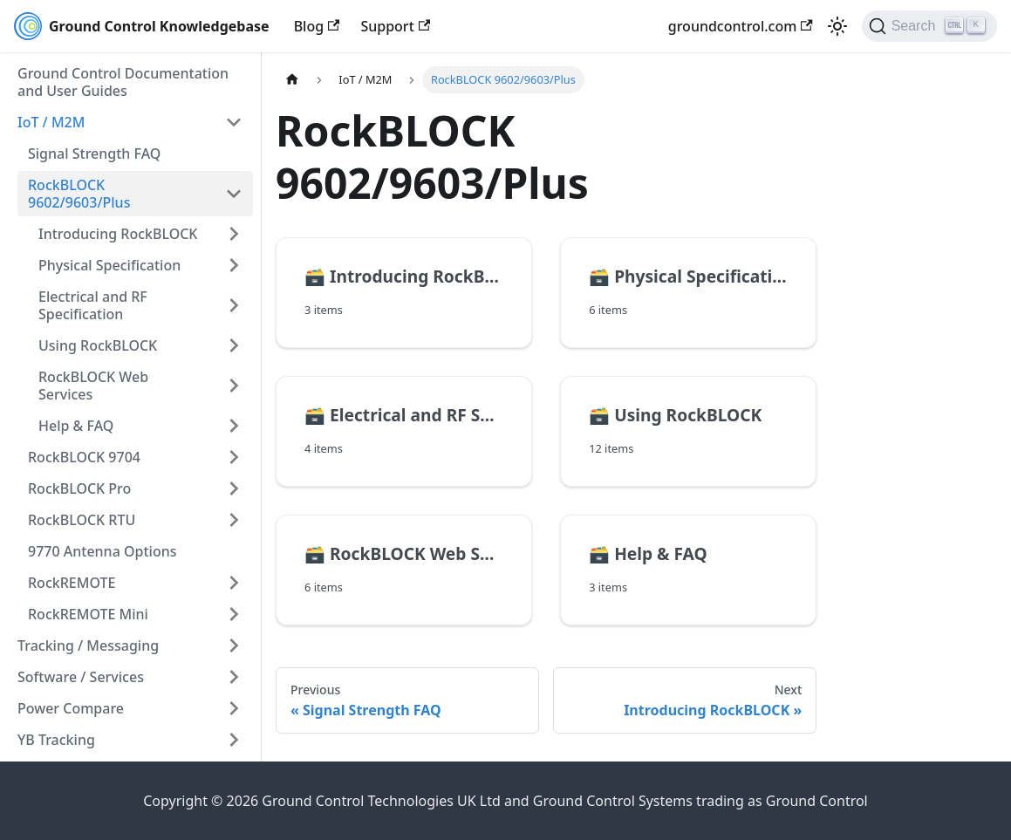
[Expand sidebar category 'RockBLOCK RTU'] (234, 520)
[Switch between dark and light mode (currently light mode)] (837, 26)
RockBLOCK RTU (81, 519)
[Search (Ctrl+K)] (929, 26)
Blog (317, 26)
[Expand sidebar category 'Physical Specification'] (234, 265)
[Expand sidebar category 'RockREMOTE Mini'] (234, 614)
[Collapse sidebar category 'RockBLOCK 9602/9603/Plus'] (234, 193)
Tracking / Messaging (88, 645)
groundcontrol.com (740, 26)
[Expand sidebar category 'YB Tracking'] (234, 740)
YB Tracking (56, 739)
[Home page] (292, 79)
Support (395, 26)
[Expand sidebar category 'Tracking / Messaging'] (234, 645)
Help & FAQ (75, 425)
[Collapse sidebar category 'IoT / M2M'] (234, 122)
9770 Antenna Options (102, 551)
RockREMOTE (71, 582)
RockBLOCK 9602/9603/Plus (79, 193)
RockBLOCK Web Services (93, 385)
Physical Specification (109, 265)
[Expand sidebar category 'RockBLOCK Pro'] (234, 488)
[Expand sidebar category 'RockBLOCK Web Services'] (234, 385)
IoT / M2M (51, 122)
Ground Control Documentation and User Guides (123, 82)
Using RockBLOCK (97, 345)
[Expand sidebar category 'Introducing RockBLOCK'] (234, 234)
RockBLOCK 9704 (84, 457)
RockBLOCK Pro (79, 488)
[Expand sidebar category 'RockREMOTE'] (234, 583)
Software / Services (80, 676)
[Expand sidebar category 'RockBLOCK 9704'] (234, 457)
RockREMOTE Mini (88, 614)
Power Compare (70, 708)
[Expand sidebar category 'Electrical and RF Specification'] (234, 305)
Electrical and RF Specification (92, 305)
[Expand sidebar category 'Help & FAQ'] (234, 426)
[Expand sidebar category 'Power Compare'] (234, 708)
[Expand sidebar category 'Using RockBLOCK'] (234, 345)
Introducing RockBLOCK (117, 233)
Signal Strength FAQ (94, 153)
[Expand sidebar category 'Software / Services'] (234, 677)
